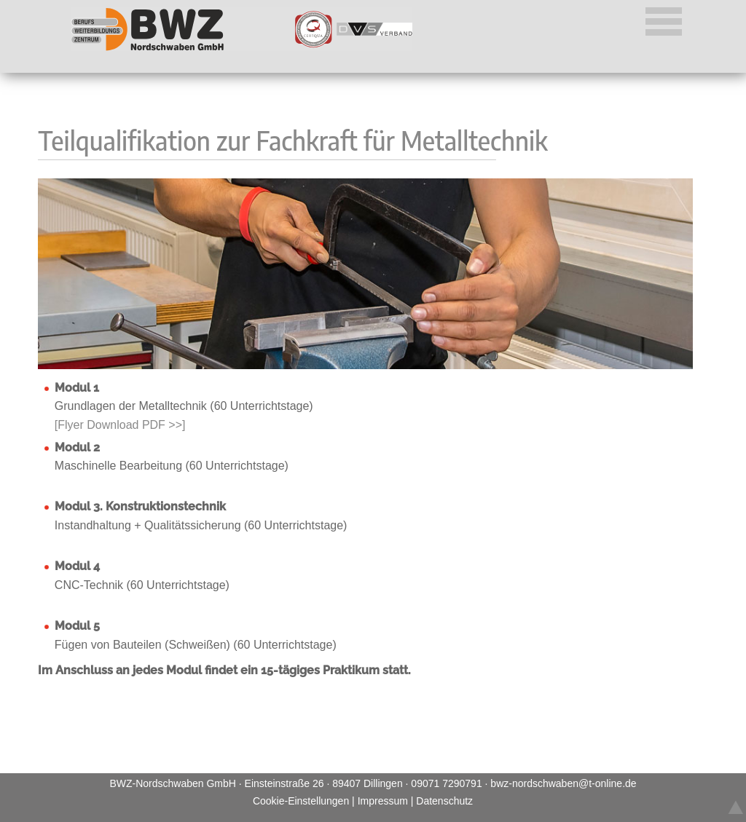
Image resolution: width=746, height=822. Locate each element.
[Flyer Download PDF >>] (120, 425)
